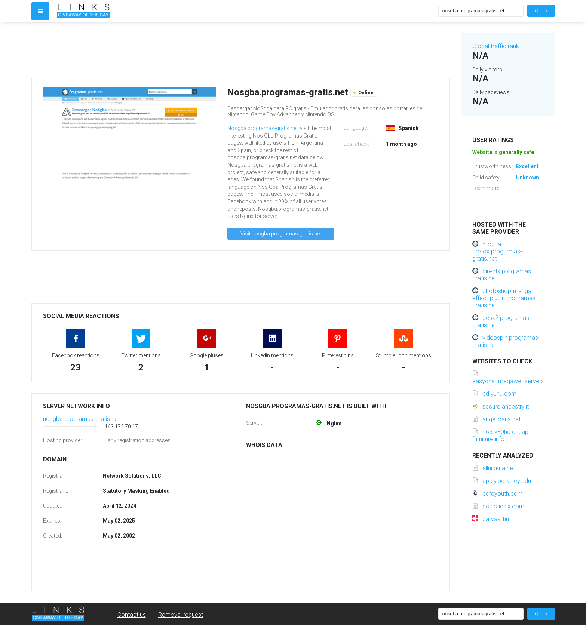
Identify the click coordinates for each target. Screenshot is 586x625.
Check (541, 10)
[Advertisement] (240, 50)
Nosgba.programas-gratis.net (262, 128)
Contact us (131, 614)
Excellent (527, 166)
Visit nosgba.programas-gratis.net (280, 234)
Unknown (527, 178)
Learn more (485, 188)
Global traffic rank (495, 46)
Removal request (180, 614)
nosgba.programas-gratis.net (81, 418)
